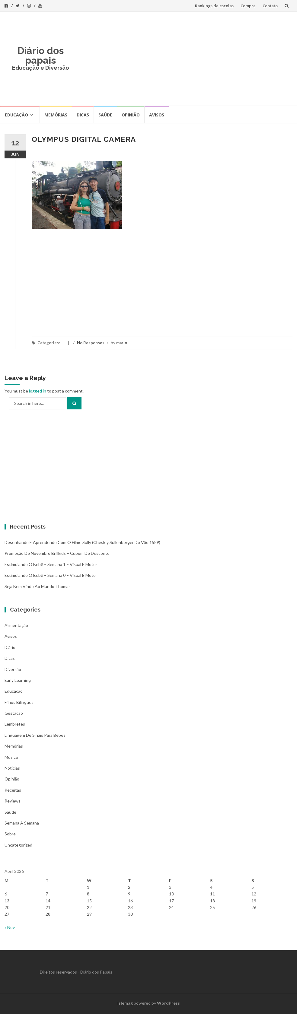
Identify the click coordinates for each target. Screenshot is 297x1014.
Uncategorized (18, 844)
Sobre (10, 833)
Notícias (12, 768)
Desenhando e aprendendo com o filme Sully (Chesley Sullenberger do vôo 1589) (82, 542)
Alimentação (16, 625)
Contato (270, 5)
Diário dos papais (41, 55)
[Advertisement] (184, 58)
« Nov (10, 927)
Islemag (125, 1003)
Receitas (13, 790)
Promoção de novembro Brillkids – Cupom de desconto (57, 553)
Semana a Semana (22, 822)
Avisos (156, 115)
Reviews (13, 800)
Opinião (131, 115)
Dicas (83, 115)
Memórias (55, 115)
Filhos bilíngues (19, 702)
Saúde (105, 115)
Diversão (13, 669)
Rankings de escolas (214, 5)
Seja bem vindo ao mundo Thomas (38, 586)
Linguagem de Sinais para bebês (35, 735)
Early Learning (18, 680)
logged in (37, 390)
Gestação (14, 713)
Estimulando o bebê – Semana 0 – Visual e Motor (51, 575)
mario (121, 342)
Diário (10, 647)
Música (11, 757)
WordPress (168, 1003)
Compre (248, 5)
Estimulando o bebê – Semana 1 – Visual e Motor (51, 564)
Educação (16, 115)
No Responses (90, 342)
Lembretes (15, 723)
